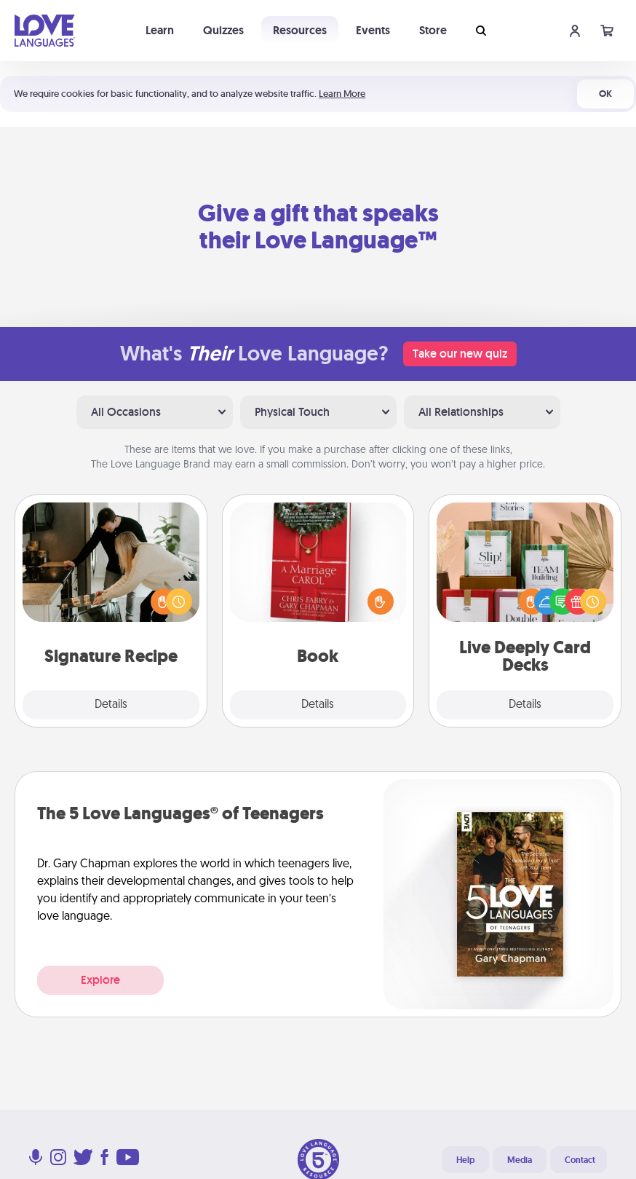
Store (433, 30)
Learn (160, 30)
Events (373, 30)
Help (465, 1160)
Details (111, 705)
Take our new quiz (460, 353)
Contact (580, 1160)
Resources (300, 30)
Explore (100, 979)
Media (519, 1160)
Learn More (342, 93)
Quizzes (223, 30)
